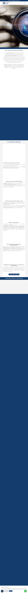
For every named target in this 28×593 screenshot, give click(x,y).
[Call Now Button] (2, 591)
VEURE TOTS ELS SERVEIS (14, 274)
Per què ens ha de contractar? (14, 50)
